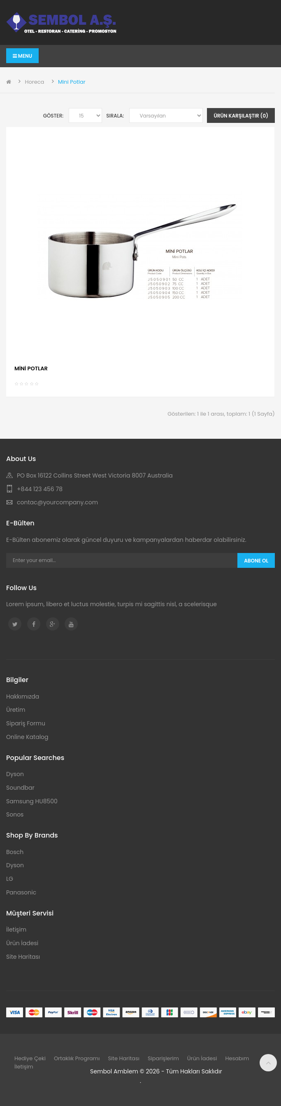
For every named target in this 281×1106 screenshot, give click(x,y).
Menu (22, 55)
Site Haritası (23, 957)
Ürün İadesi (22, 943)
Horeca (34, 82)
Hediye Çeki (30, 1058)
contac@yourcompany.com (57, 502)
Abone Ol (256, 560)
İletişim (16, 929)
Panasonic (21, 892)
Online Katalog (27, 737)
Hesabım (237, 1058)
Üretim (15, 710)
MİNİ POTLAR (31, 368)
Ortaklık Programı (77, 1058)
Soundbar (20, 788)
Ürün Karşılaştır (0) (241, 115)
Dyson (15, 774)
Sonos (14, 814)
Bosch (14, 852)
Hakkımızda (22, 696)
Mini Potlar (72, 82)
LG (9, 879)
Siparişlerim (163, 1058)
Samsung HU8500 (32, 801)
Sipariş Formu (25, 723)
